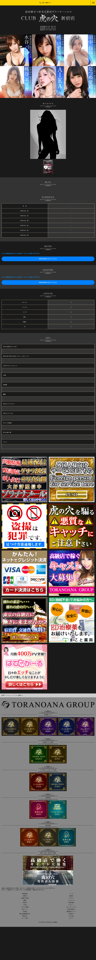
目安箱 (25, 911)
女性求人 (71, 913)
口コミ (71, 918)
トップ (71, 893)
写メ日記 (71, 916)
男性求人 (24, 916)
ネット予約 (25, 918)
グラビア (71, 898)
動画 (25, 900)
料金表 (25, 902)
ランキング (71, 900)
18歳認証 (25, 893)
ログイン (71, 904)
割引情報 (71, 902)
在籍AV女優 (24, 898)
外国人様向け (71, 909)
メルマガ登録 (25, 907)
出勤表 (25, 895)
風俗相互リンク (71, 911)
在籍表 (71, 895)
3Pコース (25, 909)
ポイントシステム (71, 907)
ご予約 (25, 904)
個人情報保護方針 (25, 913)
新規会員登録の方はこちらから (48, 259)
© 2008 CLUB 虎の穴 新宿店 (48, 922)
